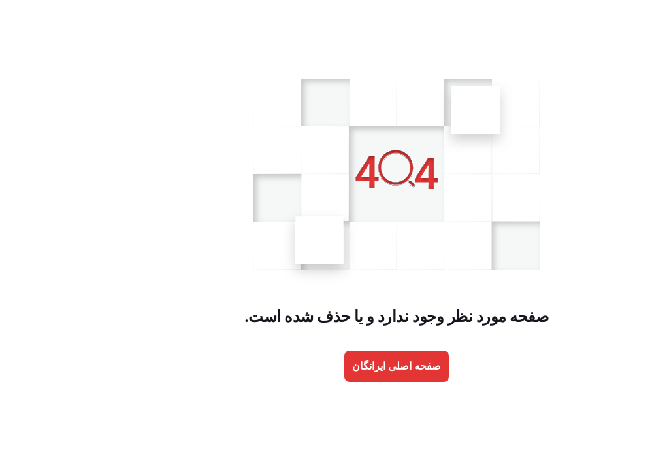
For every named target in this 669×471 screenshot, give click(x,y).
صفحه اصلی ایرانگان (334, 366)
